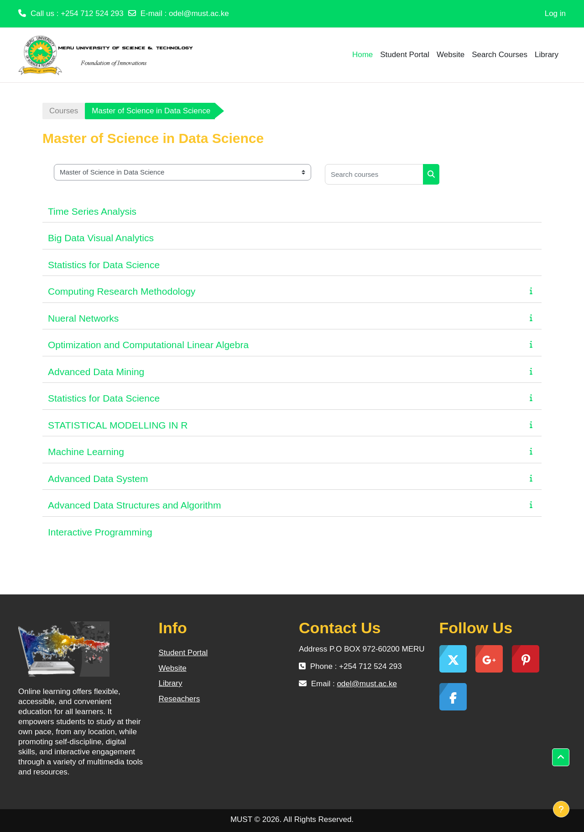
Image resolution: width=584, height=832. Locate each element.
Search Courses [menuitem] (499, 54)
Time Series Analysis (92, 211)
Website (173, 668)
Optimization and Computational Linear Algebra (148, 344)
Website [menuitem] (450, 54)
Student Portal (183, 652)
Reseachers (179, 698)
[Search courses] (374, 174)
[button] (560, 757)
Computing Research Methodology (121, 291)
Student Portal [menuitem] (404, 54)
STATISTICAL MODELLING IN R (118, 425)
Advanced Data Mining (96, 371)
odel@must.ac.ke (199, 13)
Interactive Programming (100, 532)
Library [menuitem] (546, 54)
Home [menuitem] (362, 54)
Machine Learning (86, 451)
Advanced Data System (98, 478)
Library (170, 683)
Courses (63, 110)
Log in (555, 13)
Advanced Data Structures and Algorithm (134, 505)
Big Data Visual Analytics (101, 238)
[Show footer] (561, 809)
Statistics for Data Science (104, 265)
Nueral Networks (83, 318)
